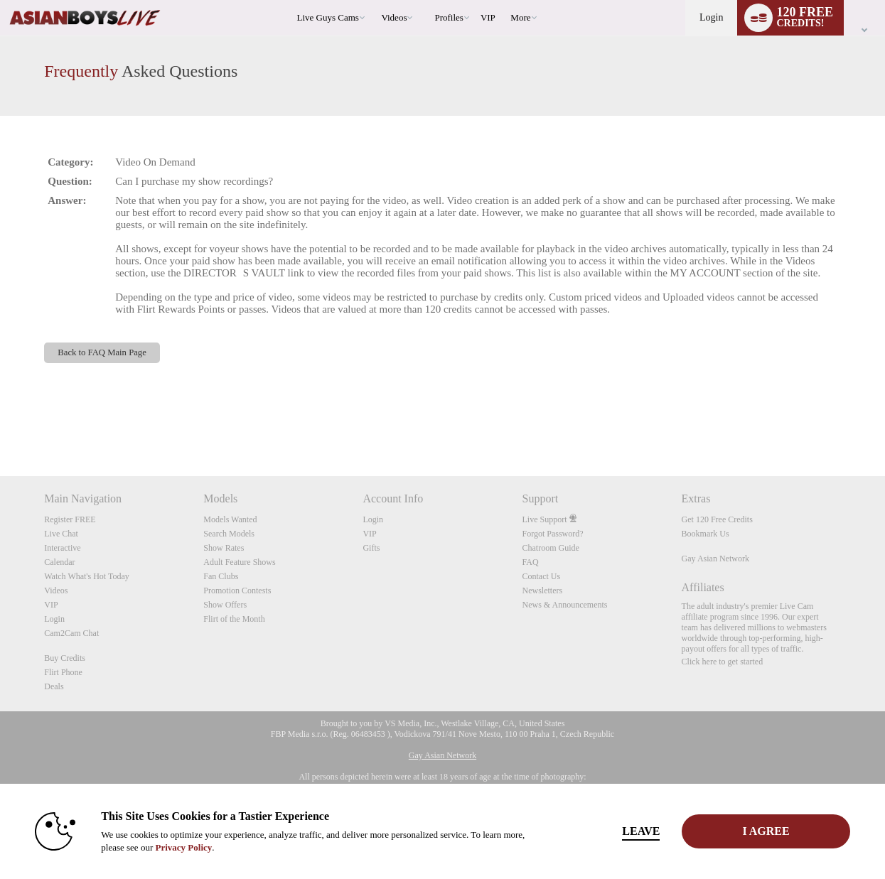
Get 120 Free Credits (717, 519)
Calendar (59, 562)
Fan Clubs (220, 576)
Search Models (228, 534)
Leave (641, 831)
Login (711, 17)
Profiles (448, 17)
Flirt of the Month (233, 619)
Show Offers (225, 605)
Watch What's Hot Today (86, 576)
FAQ (530, 562)
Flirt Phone (63, 672)
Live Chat (61, 534)
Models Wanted (230, 519)
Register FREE (69, 519)
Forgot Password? (552, 534)
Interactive (62, 548)
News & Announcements (564, 605)
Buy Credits (64, 658)
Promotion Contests (237, 590)
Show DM (0, 423)
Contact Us (541, 576)
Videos (394, 17)
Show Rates (223, 548)
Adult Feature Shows (239, 562)
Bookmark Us (705, 534)
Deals (53, 686)
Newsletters (542, 590)
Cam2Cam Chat (71, 633)
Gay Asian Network (715, 558)
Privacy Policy (183, 847)
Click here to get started (722, 662)
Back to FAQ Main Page (102, 352)
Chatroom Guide (550, 548)
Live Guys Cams (328, 17)
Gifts (371, 548)
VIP (488, 17)
